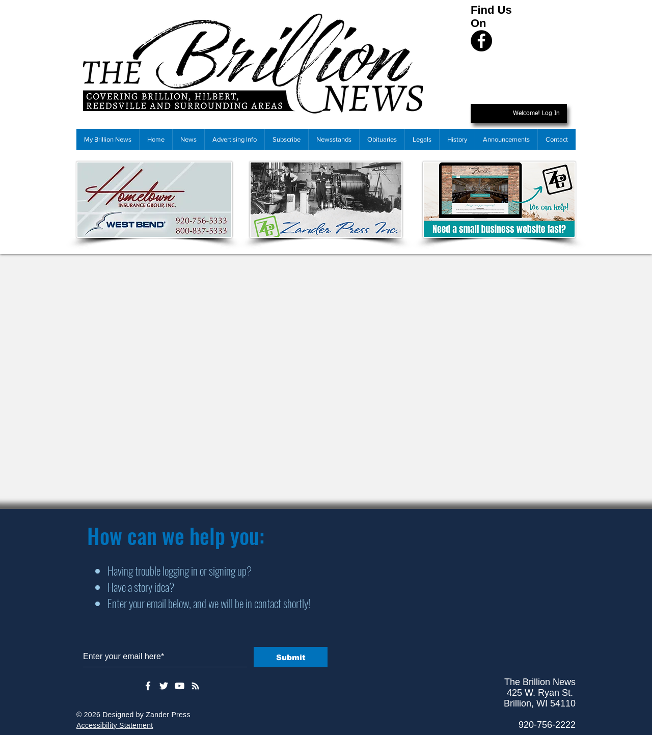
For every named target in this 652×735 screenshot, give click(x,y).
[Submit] (291, 657)
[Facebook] (481, 40)
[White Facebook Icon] (148, 686)
